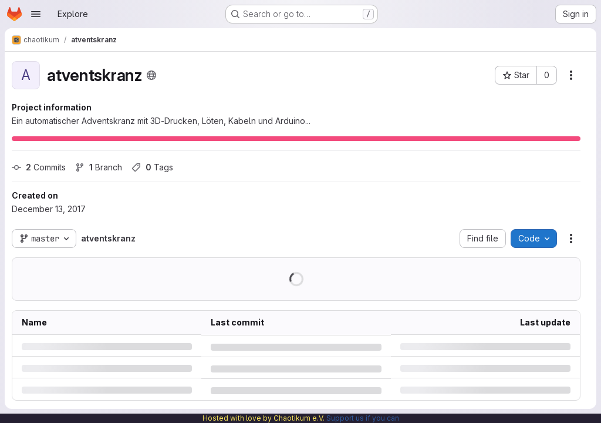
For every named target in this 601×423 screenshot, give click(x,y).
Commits (39, 167)
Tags (152, 167)
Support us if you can (362, 418)
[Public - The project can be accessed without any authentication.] (151, 75)
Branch (98, 167)
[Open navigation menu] (35, 14)
